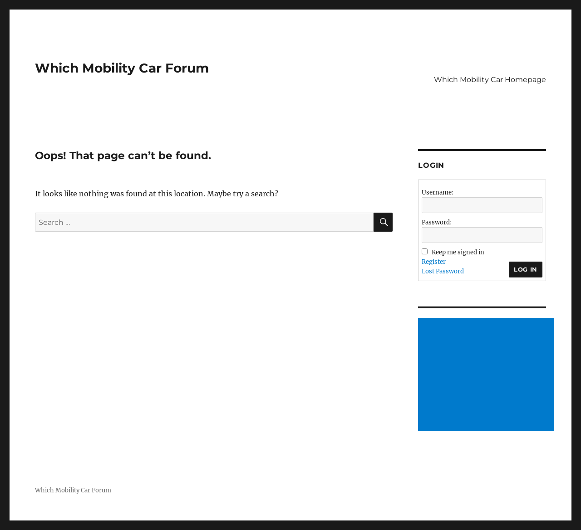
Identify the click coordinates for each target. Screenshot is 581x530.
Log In (525, 269)
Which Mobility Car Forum (122, 68)
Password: (437, 222)
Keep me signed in (458, 252)
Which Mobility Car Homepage (490, 79)
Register (434, 262)
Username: (437, 192)
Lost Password (443, 271)
